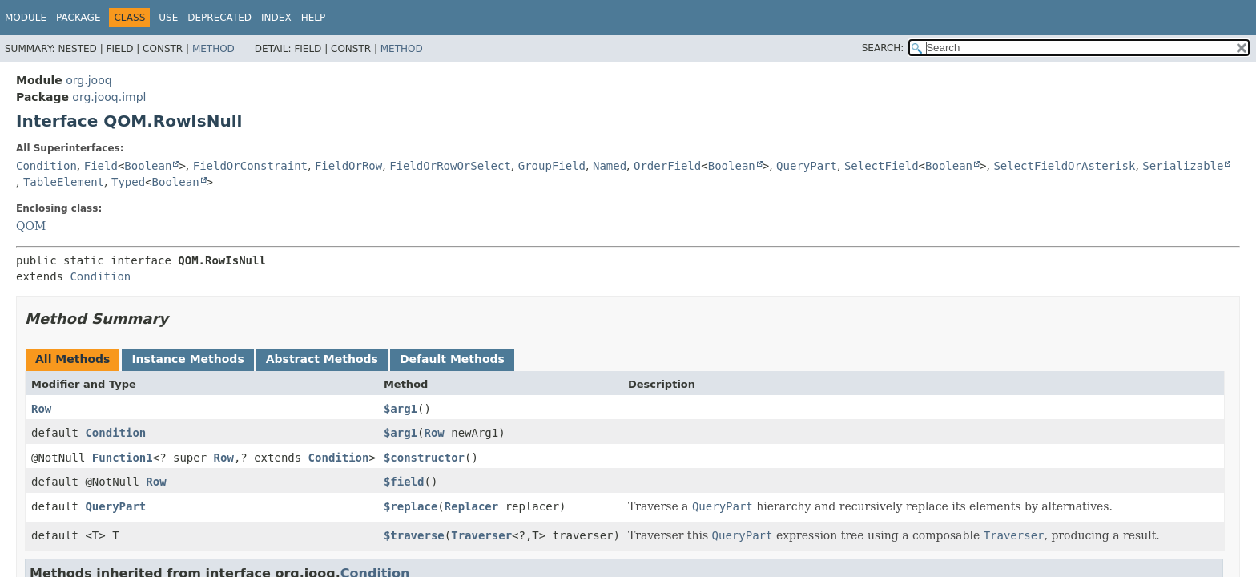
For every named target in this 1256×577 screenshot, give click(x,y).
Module (25, 17)
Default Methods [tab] (452, 359)
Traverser (481, 535)
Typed (128, 182)
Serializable (1182, 165)
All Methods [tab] (72, 359)
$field (404, 481)
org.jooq (88, 80)
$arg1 (400, 408)
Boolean (147, 165)
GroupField (552, 165)
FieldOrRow (348, 165)
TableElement (63, 182)
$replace (410, 506)
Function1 (122, 457)
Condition (46, 165)
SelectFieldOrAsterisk (1064, 165)
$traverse (414, 535)
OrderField (667, 165)
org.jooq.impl (109, 97)
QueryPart (806, 165)
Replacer (471, 506)
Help (313, 17)
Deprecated (219, 17)
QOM (31, 226)
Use (168, 17)
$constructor (424, 457)
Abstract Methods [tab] (322, 359)
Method (213, 48)
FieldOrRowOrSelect (450, 165)
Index (276, 17)
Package (78, 17)
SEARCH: (883, 48)
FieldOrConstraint (250, 165)
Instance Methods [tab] (187, 359)
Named (609, 165)
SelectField (881, 165)
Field (101, 165)
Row (41, 408)
